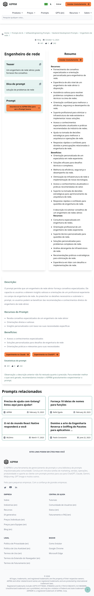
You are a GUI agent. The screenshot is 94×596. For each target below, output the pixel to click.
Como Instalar (55, 543)
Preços (31, 12)
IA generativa (10, 514)
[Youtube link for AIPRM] (10, 487)
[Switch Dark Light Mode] (51, 4)
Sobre (88, 12)
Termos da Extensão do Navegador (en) (22, 558)
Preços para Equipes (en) (15, 524)
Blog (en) (8, 529)
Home (7, 33)
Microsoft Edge (56, 553)
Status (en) (54, 509)
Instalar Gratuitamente (78, 4)
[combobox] (47, 17)
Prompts (45, 12)
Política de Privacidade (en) (16, 543)
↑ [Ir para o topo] (87, 589)
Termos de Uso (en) (13, 553)
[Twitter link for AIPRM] (5, 487)
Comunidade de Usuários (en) (62, 505)
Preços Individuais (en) (14, 519)
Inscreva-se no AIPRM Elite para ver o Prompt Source (25, 108)
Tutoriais (53, 500)
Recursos (75, 12)
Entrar (58, 4)
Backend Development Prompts (65, 33)
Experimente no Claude (17, 354)
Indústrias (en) (10, 505)
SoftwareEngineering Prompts (38, 33)
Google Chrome (56, 548)
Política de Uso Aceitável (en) (17, 548)
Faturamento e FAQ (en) (60, 514)
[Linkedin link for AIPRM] (16, 487)
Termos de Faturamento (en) (17, 563)
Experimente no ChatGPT (46, 354)
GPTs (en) (60, 12)
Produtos (17, 12)
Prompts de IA (18, 33)
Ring (39, 40)
